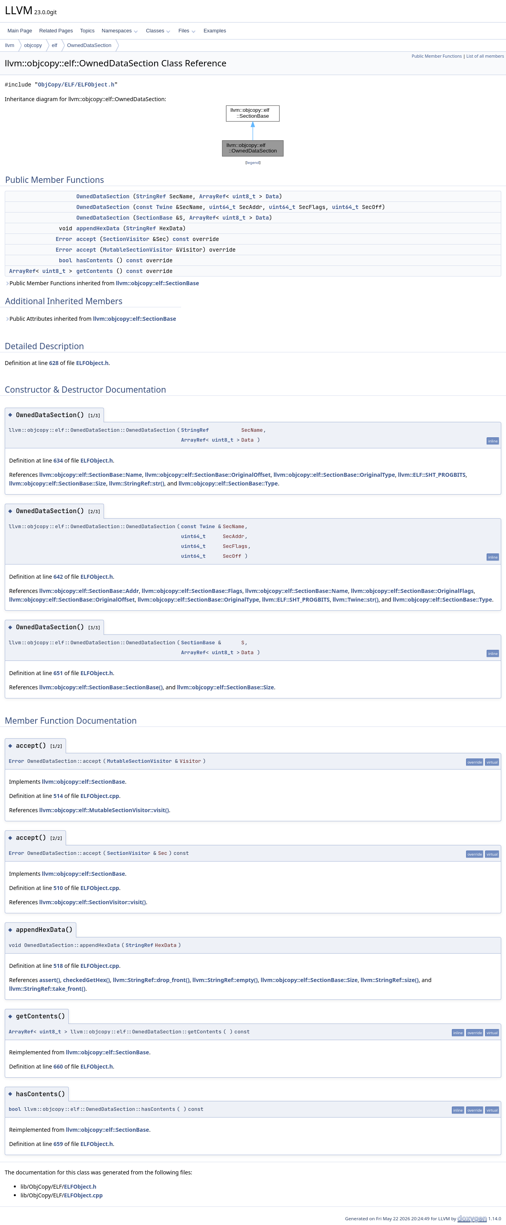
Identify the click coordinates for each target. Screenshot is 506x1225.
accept (86, 239)
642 (58, 576)
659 (58, 1144)
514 (58, 796)
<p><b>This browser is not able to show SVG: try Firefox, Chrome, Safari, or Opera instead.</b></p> (253, 130)
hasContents (94, 260)
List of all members (485, 56)
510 (58, 888)
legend (253, 162)
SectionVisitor (126, 239)
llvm (9, 45)
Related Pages (56, 31)
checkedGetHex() (86, 980)
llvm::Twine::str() (355, 599)
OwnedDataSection (89, 45)
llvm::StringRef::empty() (225, 980)
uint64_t (222, 207)
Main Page (20, 31)
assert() (49, 980)
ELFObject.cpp (99, 796)
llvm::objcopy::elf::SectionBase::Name (90, 474)
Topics (87, 31)
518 (58, 965)
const (144, 207)
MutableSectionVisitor (137, 249)
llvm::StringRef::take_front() (47, 988)
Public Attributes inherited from (90, 318)
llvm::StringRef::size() (390, 980)
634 (58, 460)
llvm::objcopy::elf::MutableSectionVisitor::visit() (104, 810)
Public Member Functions (437, 56)
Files (186, 31)
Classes (158, 31)
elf (54, 45)
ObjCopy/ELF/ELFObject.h (76, 84)
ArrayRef (212, 196)
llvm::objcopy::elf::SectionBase (157, 283)
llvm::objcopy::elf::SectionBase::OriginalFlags (412, 591)
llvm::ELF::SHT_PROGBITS (432, 474)
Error (64, 239)
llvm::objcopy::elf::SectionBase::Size (57, 483)
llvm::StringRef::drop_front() (151, 980)
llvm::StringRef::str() (136, 483)
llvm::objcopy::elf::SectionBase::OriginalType (334, 474)
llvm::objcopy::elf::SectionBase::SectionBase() (100, 687)
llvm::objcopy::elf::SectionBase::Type (228, 483)
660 (58, 1066)
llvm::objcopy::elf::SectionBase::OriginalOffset (208, 474)
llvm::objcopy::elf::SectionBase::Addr (89, 591)
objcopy (33, 45)
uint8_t (244, 196)
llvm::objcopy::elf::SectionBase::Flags (192, 591)
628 (54, 363)
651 (58, 673)
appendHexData (97, 228)
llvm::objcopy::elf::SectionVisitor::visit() (92, 902)
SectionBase (154, 217)
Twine (164, 207)
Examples (215, 31)
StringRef (151, 196)
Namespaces (120, 31)
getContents (94, 271)
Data (272, 196)
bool (65, 260)
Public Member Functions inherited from (102, 283)
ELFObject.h (92, 363)
